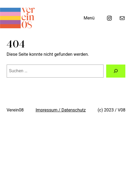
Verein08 (15, 110)
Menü (89, 18)
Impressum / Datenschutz (61, 110)
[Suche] (115, 71)
